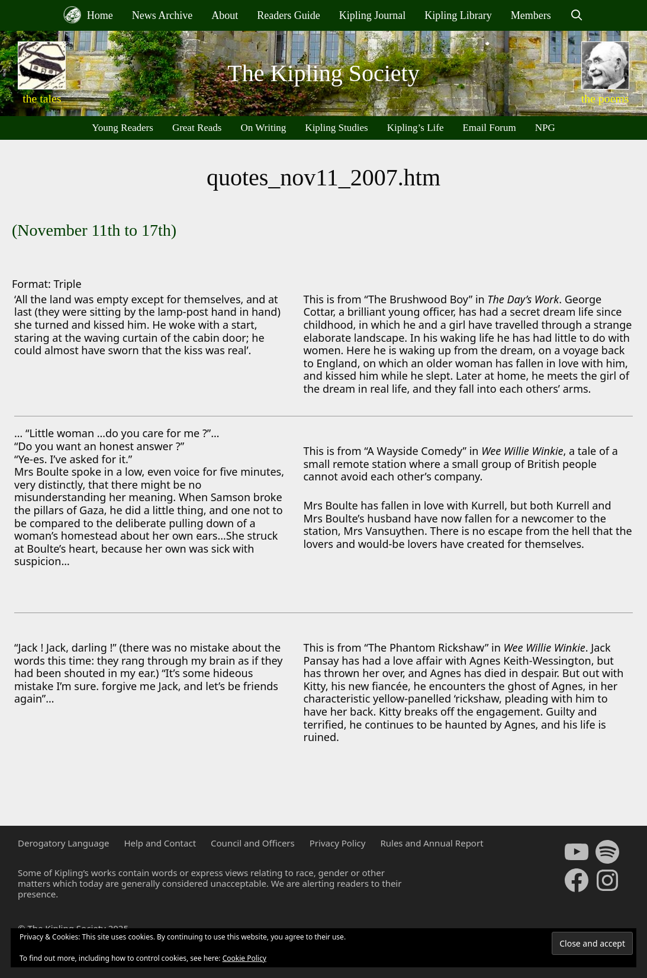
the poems (605, 98)
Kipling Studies (336, 127)
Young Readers (122, 127)
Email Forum (489, 127)
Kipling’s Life (415, 127)
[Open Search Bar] (577, 15)
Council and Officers (253, 843)
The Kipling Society (323, 73)
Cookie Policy (244, 958)
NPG (545, 127)
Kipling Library (457, 15)
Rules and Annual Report (431, 843)
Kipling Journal (372, 15)
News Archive (162, 15)
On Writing (263, 127)
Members (531, 15)
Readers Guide (288, 15)
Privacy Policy (338, 843)
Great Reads (197, 127)
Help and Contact (160, 843)
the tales (41, 98)
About (224, 15)
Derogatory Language (63, 843)
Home (88, 15)
